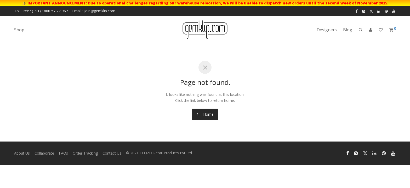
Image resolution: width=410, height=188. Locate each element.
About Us (22, 153)
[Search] (360, 30)
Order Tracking (85, 153)
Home (205, 114)
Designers (327, 30)
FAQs (63, 153)
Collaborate (44, 153)
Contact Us (111, 153)
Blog (347, 30)
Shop (19, 30)
